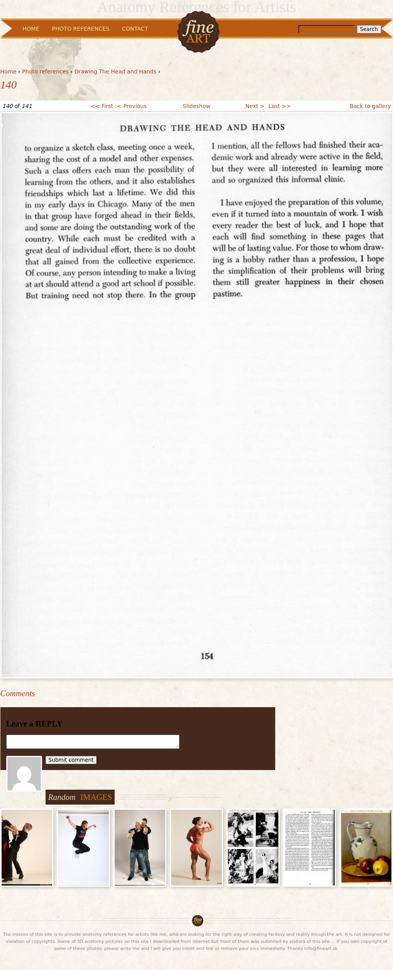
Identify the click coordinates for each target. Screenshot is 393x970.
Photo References (80, 29)
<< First (102, 106)
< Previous (131, 106)
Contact (135, 29)
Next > (255, 106)
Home (8, 71)
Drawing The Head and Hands (115, 71)
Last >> (280, 106)
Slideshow (196, 106)
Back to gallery (370, 106)
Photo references (45, 71)
